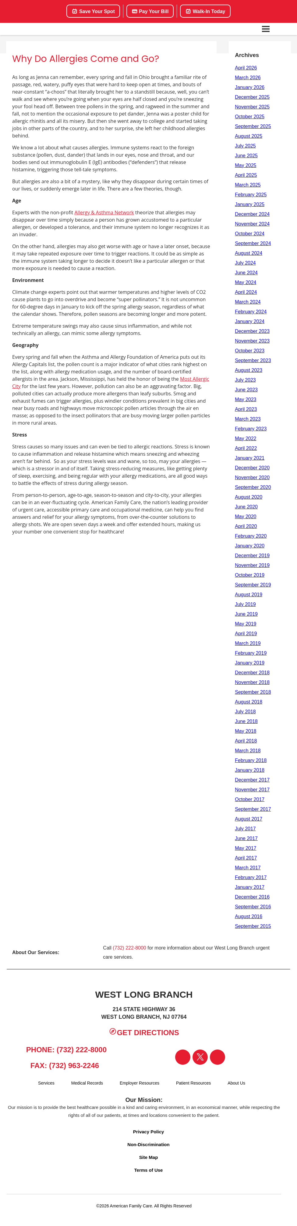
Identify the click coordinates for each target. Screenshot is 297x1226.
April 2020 (246, 526)
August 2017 (248, 818)
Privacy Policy (148, 1131)
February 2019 (251, 653)
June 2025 (246, 155)
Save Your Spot (93, 11)
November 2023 (252, 341)
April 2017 (246, 858)
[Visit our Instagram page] (217, 1057)
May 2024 (245, 282)
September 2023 (253, 360)
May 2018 (245, 731)
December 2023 (252, 331)
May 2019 (245, 623)
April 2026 (246, 67)
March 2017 (248, 867)
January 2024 (249, 321)
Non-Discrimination (148, 1144)
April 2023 (246, 409)
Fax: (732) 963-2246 (64, 1065)
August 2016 (248, 916)
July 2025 (245, 145)
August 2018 (248, 701)
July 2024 (245, 263)
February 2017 (251, 877)
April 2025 (246, 175)
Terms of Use (148, 1170)
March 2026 (248, 77)
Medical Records (87, 1083)
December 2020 (252, 467)
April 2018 (246, 740)
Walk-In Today (205, 11)
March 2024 (248, 302)
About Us (236, 1083)
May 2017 (245, 848)
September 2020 (253, 487)
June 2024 (246, 272)
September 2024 (253, 243)
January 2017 (249, 887)
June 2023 (246, 389)
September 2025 (253, 126)
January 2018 (249, 770)
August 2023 (248, 370)
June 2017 (246, 838)
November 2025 (252, 106)
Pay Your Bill (150, 11)
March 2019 (248, 643)
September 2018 (253, 692)
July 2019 (245, 604)
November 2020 (252, 477)
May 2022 (245, 438)
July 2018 (245, 711)
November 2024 (252, 223)
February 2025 (251, 194)
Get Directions (144, 1032)
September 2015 (253, 926)
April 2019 (246, 633)
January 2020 (249, 545)
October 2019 (249, 575)
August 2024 (248, 253)
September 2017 (253, 809)
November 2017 (252, 789)
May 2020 (245, 516)
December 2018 (252, 672)
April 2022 (246, 448)
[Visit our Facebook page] (182, 1057)
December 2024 (252, 214)
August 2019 (248, 594)
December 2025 (252, 97)
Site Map (148, 1157)
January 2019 (249, 662)
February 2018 (251, 760)
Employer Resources (139, 1083)
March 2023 (248, 419)
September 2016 (253, 906)
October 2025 (249, 116)
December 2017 (252, 779)
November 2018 (252, 682)
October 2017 (249, 799)
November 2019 (252, 565)
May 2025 (245, 165)
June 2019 (246, 614)
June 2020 (246, 506)
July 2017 (245, 828)
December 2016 (252, 897)
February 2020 (251, 536)
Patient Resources (193, 1083)
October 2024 (249, 233)
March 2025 (248, 184)
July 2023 (245, 380)
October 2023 (249, 350)
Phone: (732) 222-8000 (64, 1049)
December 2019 (252, 555)
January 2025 (249, 204)
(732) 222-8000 (129, 947)
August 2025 (248, 136)
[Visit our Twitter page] (200, 1057)
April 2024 (246, 292)
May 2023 (245, 399)
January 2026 (249, 87)
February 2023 (251, 428)
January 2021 (249, 458)
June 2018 (246, 721)
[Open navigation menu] (266, 29)
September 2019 (253, 584)
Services (46, 1083)
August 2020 (248, 497)
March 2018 (248, 750)
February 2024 (251, 311)
